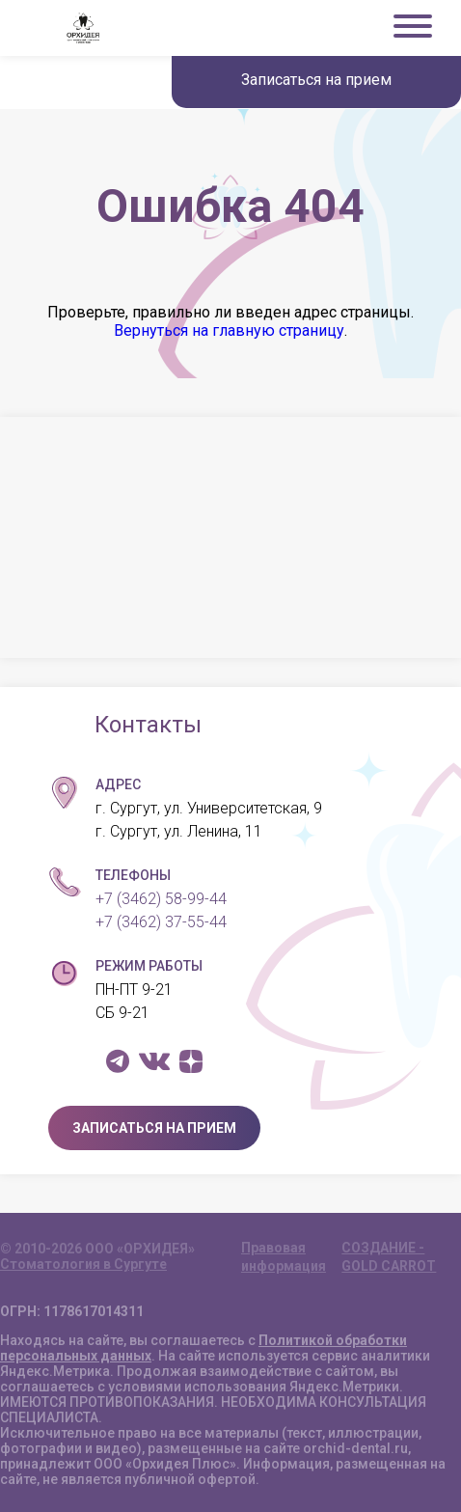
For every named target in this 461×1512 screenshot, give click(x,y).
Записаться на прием (316, 79)
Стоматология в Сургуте (83, 1264)
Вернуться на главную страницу (229, 330)
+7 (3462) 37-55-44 (161, 922)
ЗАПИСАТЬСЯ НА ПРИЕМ (154, 1128)
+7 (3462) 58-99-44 (161, 899)
